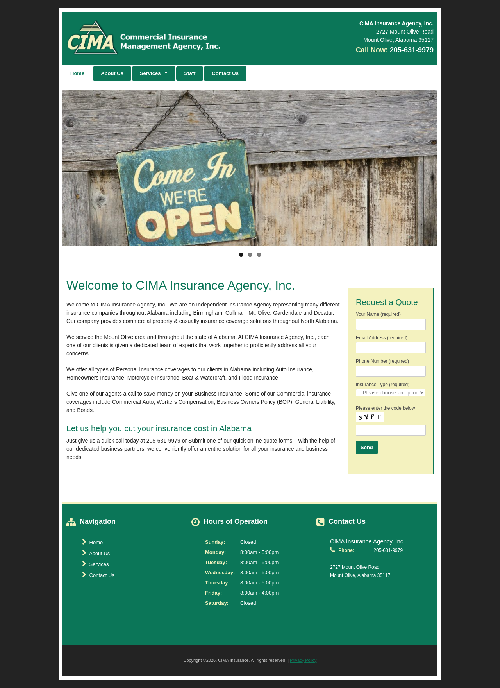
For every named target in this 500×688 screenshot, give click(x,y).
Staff (189, 73)
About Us (112, 73)
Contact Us (225, 73)
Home (77, 73)
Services (95, 564)
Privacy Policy (303, 660)
